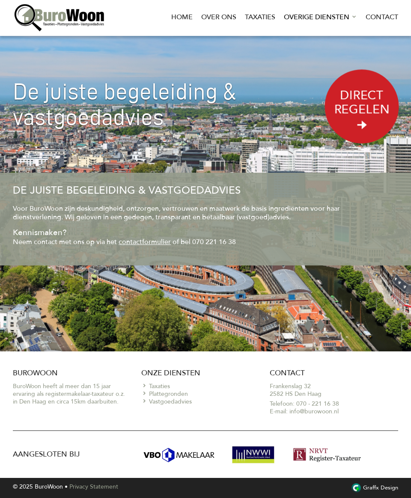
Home (182, 17)
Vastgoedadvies (170, 401)
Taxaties (260, 17)
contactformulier (145, 242)
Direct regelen (362, 110)
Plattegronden (168, 394)
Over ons (218, 17)
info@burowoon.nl (314, 411)
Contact (382, 17)
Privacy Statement (93, 486)
